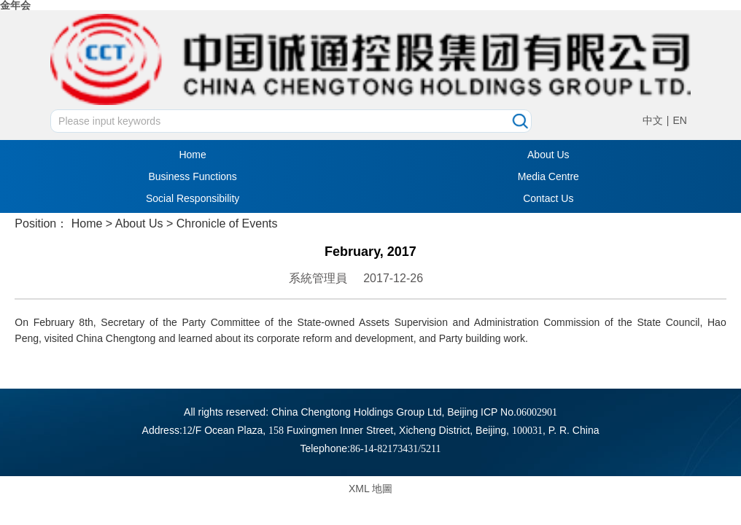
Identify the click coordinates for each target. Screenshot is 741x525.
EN (679, 120)
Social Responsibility (192, 198)
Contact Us (548, 198)
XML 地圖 (370, 488)
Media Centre (548, 176)
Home (192, 154)
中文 (653, 120)
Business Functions (192, 176)
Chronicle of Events (227, 223)
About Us (548, 154)
